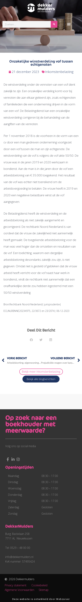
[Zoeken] (54, 24)
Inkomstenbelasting (59, 72)
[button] (68, 24)
